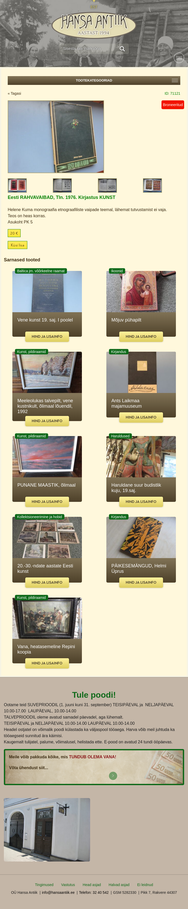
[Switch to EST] (93, 4)
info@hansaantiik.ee (58, 892)
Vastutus (68, 885)
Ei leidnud (145, 885)
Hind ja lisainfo (47, 336)
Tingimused (44, 885)
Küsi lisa (17, 245)
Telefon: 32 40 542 (94, 892)
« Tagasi (14, 93)
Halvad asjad (119, 885)
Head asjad (92, 885)
